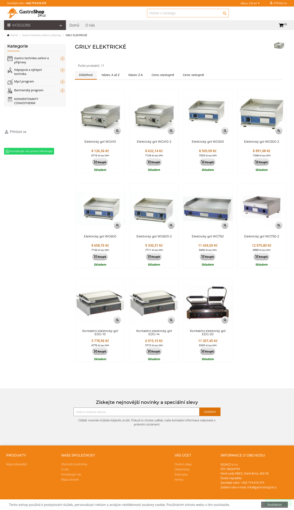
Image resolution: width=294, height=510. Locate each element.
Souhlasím (274, 504)
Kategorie (37, 25)
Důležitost (86, 75)
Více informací (241, 504)
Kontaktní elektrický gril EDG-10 (100, 333)
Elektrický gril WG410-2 (154, 142)
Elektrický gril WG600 (100, 236)
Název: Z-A (135, 75)
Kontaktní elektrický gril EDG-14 (154, 333)
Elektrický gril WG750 (208, 236)
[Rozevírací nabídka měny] (255, 3)
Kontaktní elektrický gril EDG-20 (208, 333)
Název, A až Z (111, 75)
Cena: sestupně (193, 75)
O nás (90, 25)
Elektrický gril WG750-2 (261, 236)
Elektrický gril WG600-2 (154, 236)
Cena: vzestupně (162, 75)
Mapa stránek (70, 479)
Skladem (100, 170)
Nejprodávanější (16, 464)
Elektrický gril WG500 (208, 142)
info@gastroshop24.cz (262, 487)
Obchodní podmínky (74, 464)
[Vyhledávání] (188, 13)
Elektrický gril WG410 (100, 142)
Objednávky (182, 469)
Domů (74, 25)
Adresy (179, 479)
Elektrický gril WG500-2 (261, 142)
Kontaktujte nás (71, 474)
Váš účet (183, 455)
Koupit (100, 162)
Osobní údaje (183, 464)
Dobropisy (181, 474)
